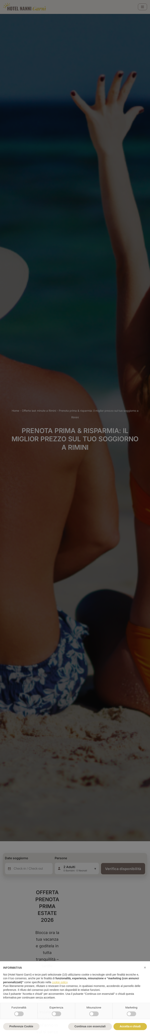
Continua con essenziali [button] (89, 1026)
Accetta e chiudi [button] (130, 1026)
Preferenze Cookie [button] (21, 1026)
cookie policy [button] (59, 982)
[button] (145, 967)
